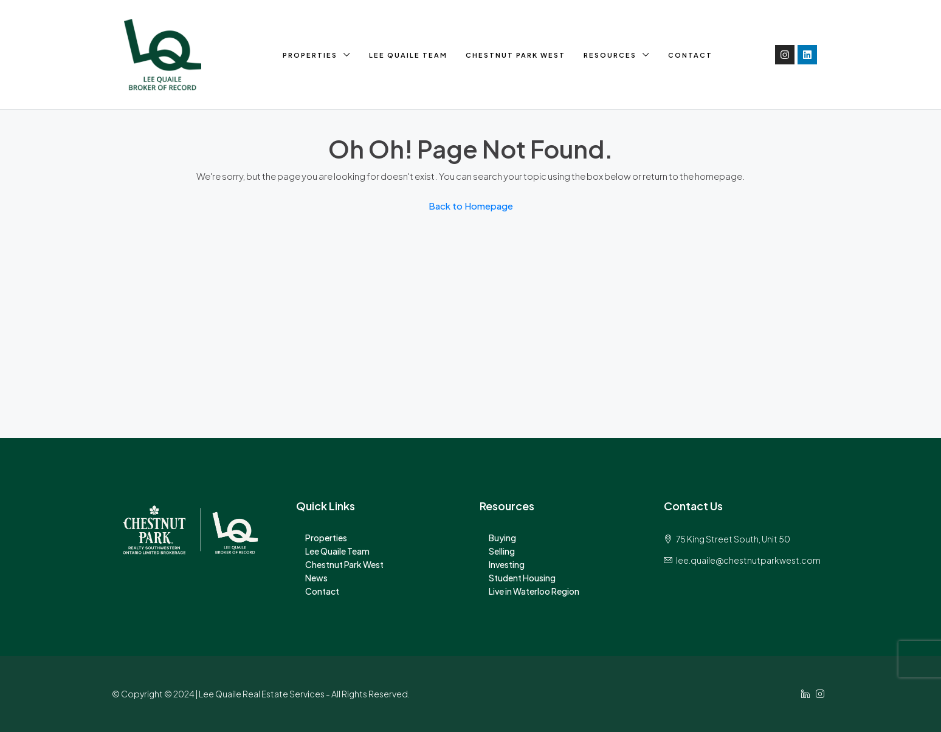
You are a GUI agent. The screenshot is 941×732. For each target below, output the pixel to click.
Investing (507, 564)
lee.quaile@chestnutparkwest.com (748, 560)
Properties (310, 55)
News (316, 577)
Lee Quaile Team (408, 55)
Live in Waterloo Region (534, 591)
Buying (502, 537)
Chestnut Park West (515, 55)
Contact (690, 55)
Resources (610, 55)
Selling (502, 551)
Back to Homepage (471, 205)
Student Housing (522, 577)
